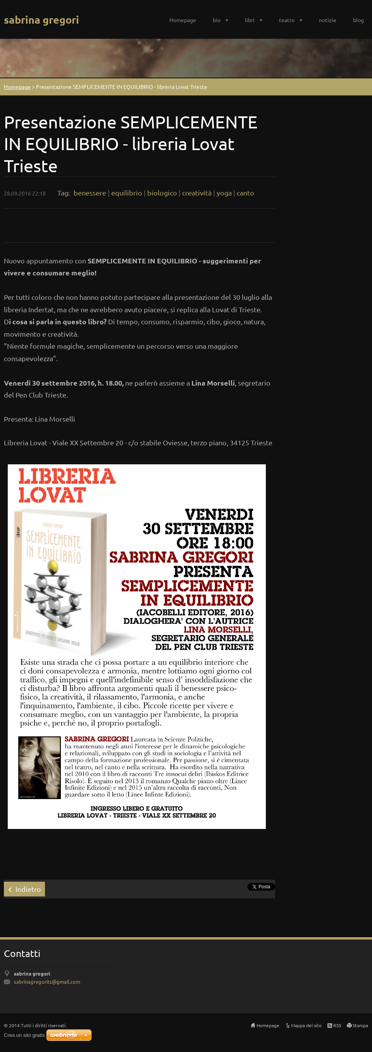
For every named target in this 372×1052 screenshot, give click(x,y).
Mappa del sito (306, 1025)
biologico (162, 193)
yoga (224, 193)
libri (250, 19)
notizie (327, 19)
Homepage (182, 19)
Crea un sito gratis (24, 1035)
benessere (90, 193)
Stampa (360, 1025)
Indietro (28, 889)
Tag (62, 193)
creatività (197, 193)
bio (216, 19)
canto (245, 193)
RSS (337, 1025)
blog (358, 19)
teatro (286, 19)
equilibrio (126, 193)
